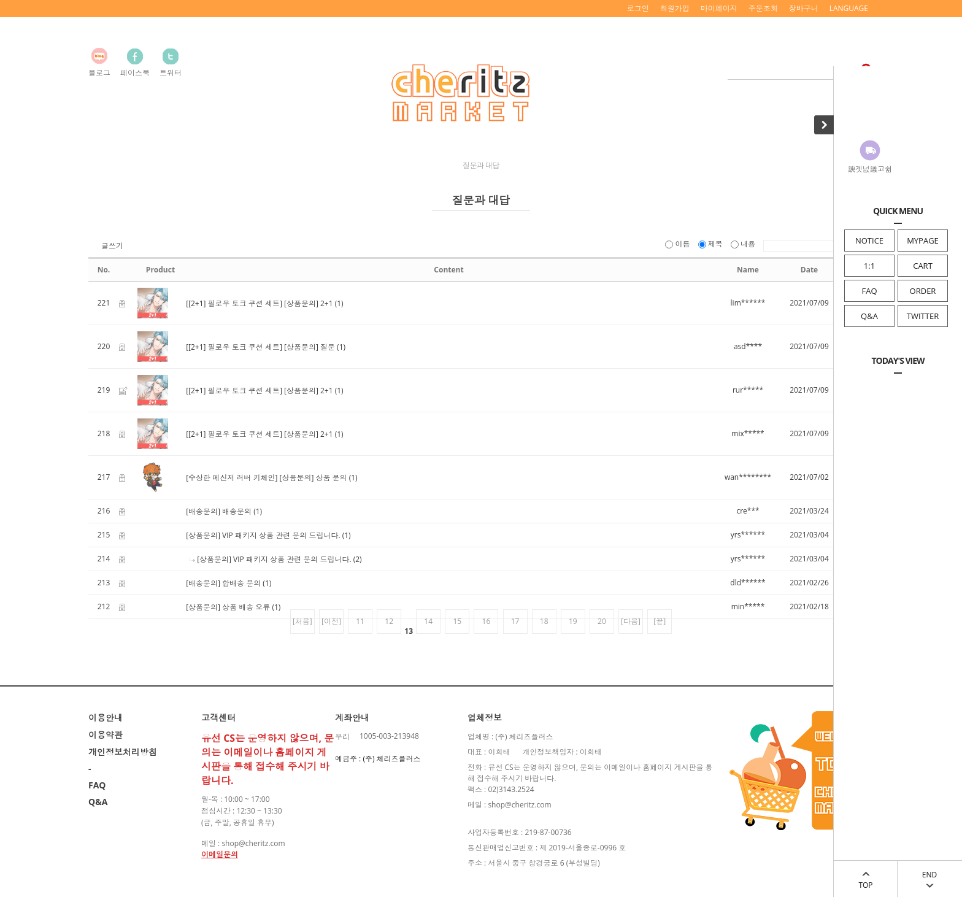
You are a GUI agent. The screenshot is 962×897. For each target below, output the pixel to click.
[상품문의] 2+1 (308, 303)
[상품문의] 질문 (309, 347)
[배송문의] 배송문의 (219, 511)
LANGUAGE (848, 8)
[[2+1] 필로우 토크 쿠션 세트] (234, 303)
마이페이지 (719, 8)
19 (573, 621)
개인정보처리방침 (122, 752)
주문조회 (763, 8)
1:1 (869, 265)
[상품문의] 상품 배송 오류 (228, 607)
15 (457, 621)
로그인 (638, 8)
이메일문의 (219, 854)
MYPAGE (923, 240)
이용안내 (105, 717)
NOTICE (869, 240)
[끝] (659, 621)
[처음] (302, 621)
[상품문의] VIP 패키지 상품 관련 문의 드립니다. (263, 535)
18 (544, 621)
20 (602, 621)
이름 (678, 244)
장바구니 (803, 8)
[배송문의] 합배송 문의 (223, 583)
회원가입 (675, 8)
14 (428, 621)
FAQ (869, 290)
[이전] (331, 621)
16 (486, 621)
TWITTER (923, 315)
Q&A (869, 315)
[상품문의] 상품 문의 (313, 477)
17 (515, 621)
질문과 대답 (481, 165)
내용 (744, 244)
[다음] (631, 621)
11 (360, 621)
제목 (711, 244)
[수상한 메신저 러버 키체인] (231, 477)
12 (389, 621)
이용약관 (105, 735)
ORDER (923, 290)
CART (923, 265)
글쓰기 (112, 246)
